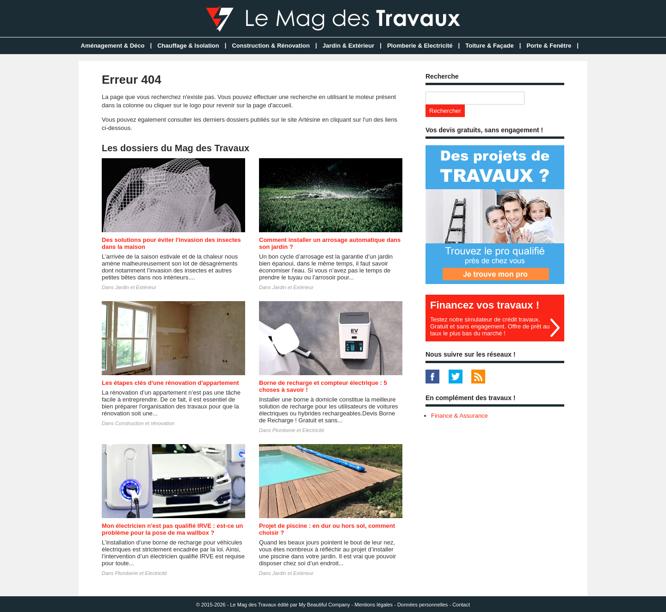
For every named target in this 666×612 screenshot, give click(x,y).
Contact (461, 604)
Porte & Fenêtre (548, 45)
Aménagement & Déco (113, 45)
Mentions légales (374, 604)
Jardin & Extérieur (348, 45)
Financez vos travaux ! (484, 305)
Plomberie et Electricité (298, 430)
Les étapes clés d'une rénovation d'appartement (170, 382)
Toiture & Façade (489, 45)
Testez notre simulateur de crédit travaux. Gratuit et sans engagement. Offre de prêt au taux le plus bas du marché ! (489, 326)
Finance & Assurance (459, 415)
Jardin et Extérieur (135, 287)
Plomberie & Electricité (420, 45)
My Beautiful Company (324, 604)
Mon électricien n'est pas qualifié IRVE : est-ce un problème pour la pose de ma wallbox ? (172, 529)
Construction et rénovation (144, 423)
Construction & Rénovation (270, 45)
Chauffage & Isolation (188, 45)
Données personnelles (422, 604)
